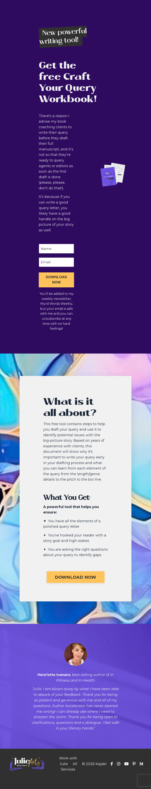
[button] (56, 281)
